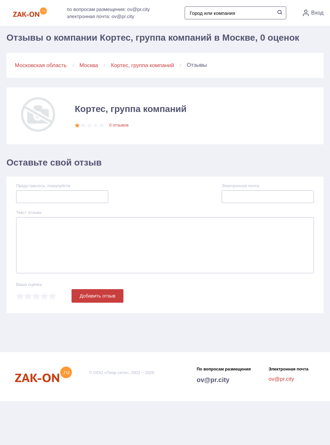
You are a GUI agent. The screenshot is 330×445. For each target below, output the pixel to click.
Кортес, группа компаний (142, 65)
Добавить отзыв (97, 295)
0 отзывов (119, 125)
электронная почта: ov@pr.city (100, 16)
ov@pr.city (213, 379)
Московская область (41, 65)
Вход (313, 13)
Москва (89, 65)
